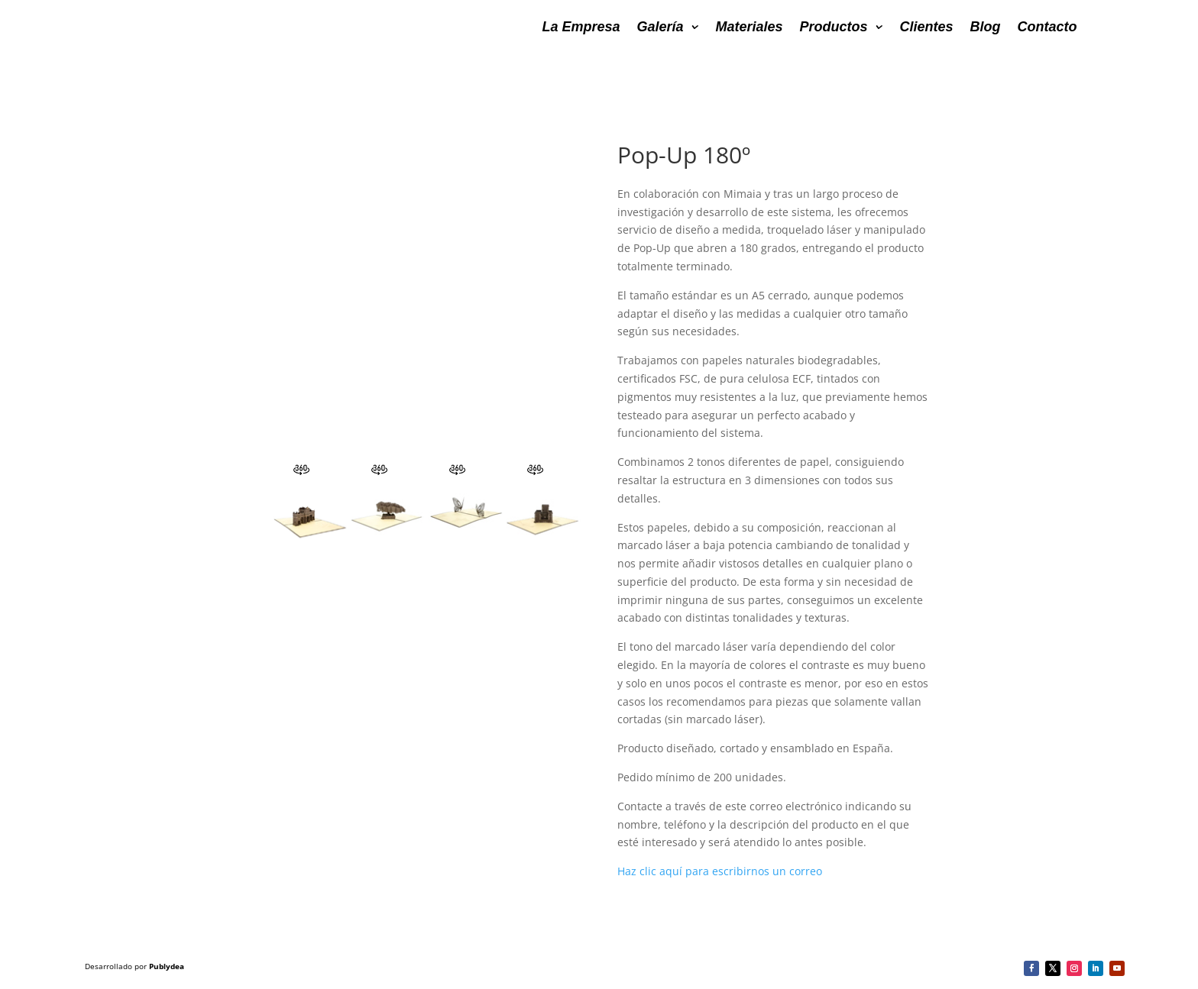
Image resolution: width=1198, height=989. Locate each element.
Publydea (166, 966)
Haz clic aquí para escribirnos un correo (719, 871)
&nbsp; (425, 300)
